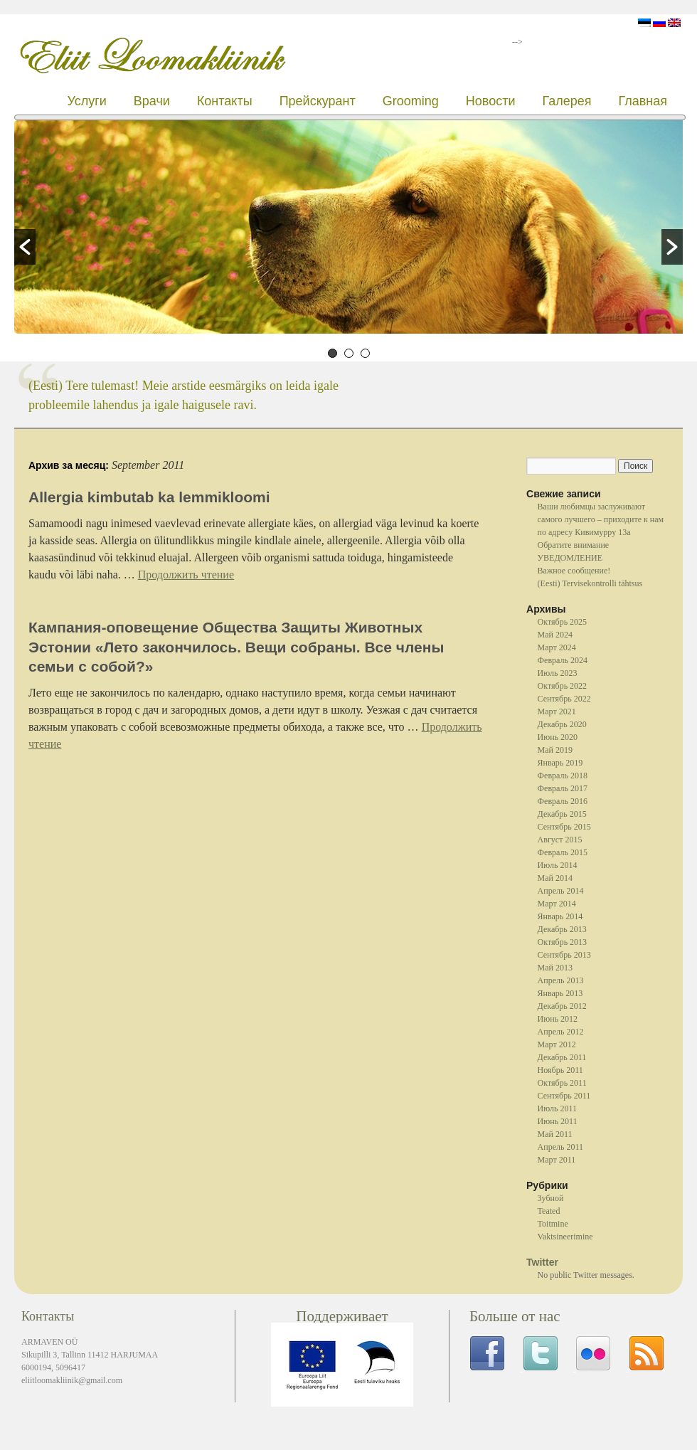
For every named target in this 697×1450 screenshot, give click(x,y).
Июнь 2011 (558, 1121)
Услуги (86, 101)
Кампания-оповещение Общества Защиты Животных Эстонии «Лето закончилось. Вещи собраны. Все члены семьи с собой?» (236, 646)
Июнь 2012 (558, 1019)
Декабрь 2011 (562, 1057)
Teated (549, 1211)
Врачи (152, 101)
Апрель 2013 (561, 980)
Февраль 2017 (562, 788)
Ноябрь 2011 (560, 1070)
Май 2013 (555, 968)
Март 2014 (557, 904)
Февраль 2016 (562, 801)
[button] (25, 247)
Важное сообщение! (574, 571)
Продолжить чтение (186, 574)
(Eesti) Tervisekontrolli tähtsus (590, 583)
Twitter (542, 1262)
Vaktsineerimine (565, 1237)
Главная (642, 101)
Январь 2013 (560, 993)
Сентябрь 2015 (564, 827)
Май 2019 (555, 750)
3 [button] (365, 353)
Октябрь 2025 (562, 622)
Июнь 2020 (558, 737)
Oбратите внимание (574, 545)
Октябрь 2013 (562, 942)
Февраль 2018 (562, 775)
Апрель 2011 (560, 1147)
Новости (491, 101)
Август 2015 (560, 840)
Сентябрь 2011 (564, 1096)
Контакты (224, 101)
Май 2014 (555, 878)
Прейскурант (318, 101)
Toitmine (553, 1224)
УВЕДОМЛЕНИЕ (570, 558)
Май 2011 (555, 1134)
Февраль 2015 (562, 852)
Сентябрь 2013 (564, 955)
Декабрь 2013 (562, 929)
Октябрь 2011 (562, 1083)
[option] (348, 228)
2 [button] (348, 353)
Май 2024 (555, 635)
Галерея (566, 101)
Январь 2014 (560, 916)
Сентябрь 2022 (564, 699)
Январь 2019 (560, 763)
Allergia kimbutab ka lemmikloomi (149, 497)
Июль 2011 (557, 1108)
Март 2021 (557, 711)
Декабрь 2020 (562, 724)
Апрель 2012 (561, 1032)
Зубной (551, 1198)
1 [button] (332, 353)
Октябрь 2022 (562, 686)
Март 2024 (557, 647)
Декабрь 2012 (562, 1006)
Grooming (411, 101)
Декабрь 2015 (562, 814)
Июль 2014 (558, 865)
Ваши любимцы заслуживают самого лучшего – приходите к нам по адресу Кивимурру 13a (601, 519)
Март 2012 (557, 1044)
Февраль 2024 (562, 660)
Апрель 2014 (561, 891)
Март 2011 (557, 1160)
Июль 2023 (558, 673)
